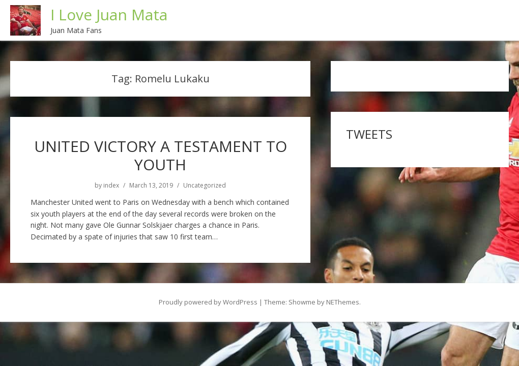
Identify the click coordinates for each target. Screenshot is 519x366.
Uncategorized (204, 185)
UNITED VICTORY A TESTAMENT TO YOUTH (160, 155)
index (111, 185)
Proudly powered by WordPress (208, 302)
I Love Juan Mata (108, 14)
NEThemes (342, 302)
